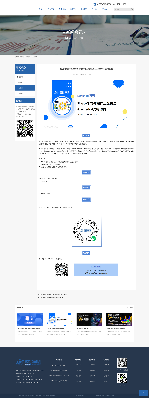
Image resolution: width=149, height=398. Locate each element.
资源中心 (73, 9)
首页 (40, 9)
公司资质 (106, 376)
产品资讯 (20, 82)
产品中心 (51, 9)
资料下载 (92, 376)
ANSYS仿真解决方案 (58, 365)
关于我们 (95, 9)
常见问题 (92, 370)
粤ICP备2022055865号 (79, 395)
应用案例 (92, 365)
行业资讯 (20, 93)
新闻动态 (62, 9)
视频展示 (92, 381)
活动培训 (34, 57)
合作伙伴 (106, 370)
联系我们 (105, 9)
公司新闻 (20, 77)
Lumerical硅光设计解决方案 (58, 370)
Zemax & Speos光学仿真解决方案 (58, 375)
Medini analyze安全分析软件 (59, 381)
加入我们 (106, 381)
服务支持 (84, 9)
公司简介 (106, 365)
